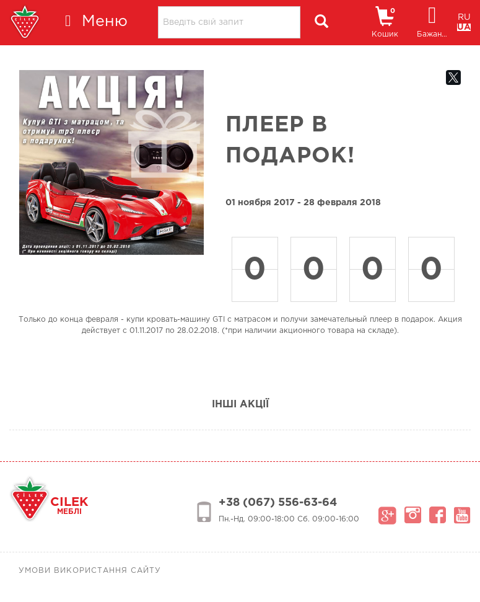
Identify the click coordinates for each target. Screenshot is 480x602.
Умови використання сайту (90, 570)
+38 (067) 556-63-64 (278, 503)
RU (464, 17)
